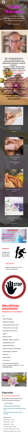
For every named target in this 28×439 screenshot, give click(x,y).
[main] (14, 15)
